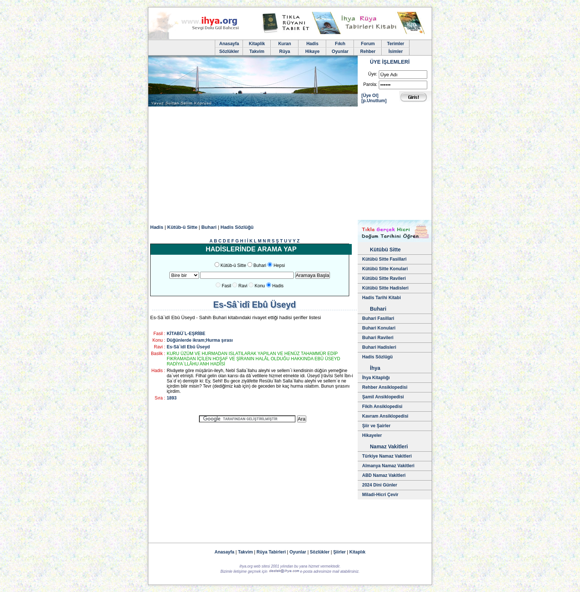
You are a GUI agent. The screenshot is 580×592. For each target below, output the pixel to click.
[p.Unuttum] (374, 100)
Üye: (372, 74)
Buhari (208, 227)
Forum (368, 43)
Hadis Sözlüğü (237, 227)
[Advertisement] (290, 164)
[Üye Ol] (369, 95)
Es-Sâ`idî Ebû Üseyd (188, 346)
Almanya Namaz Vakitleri (388, 465)
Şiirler (339, 552)
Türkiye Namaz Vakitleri (387, 456)
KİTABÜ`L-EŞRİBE (186, 333)
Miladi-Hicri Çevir (380, 494)
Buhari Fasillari (378, 318)
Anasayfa (229, 43)
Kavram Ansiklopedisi (385, 416)
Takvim (256, 51)
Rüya (284, 51)
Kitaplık (357, 552)
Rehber (367, 51)
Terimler (395, 43)
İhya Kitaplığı (376, 377)
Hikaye (312, 51)
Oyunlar (340, 51)
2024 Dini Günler (379, 485)
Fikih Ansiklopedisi (382, 406)
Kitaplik (257, 43)
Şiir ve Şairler (376, 425)
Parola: (370, 84)
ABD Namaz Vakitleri (383, 475)
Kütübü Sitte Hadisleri (385, 288)
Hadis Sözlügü (377, 356)
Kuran (284, 43)
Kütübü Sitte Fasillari (384, 259)
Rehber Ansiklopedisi (384, 387)
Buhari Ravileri (378, 337)
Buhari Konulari (378, 328)
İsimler (395, 51)
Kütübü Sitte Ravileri (384, 278)
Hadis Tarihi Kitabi (381, 297)
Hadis (312, 43)
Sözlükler (229, 51)
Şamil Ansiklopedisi (383, 396)
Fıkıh (340, 43)
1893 (172, 398)
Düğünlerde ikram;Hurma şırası (200, 340)
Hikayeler (372, 435)
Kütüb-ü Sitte (182, 227)
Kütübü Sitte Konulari (385, 268)
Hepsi (279, 265)
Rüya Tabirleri (271, 552)
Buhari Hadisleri (379, 347)
